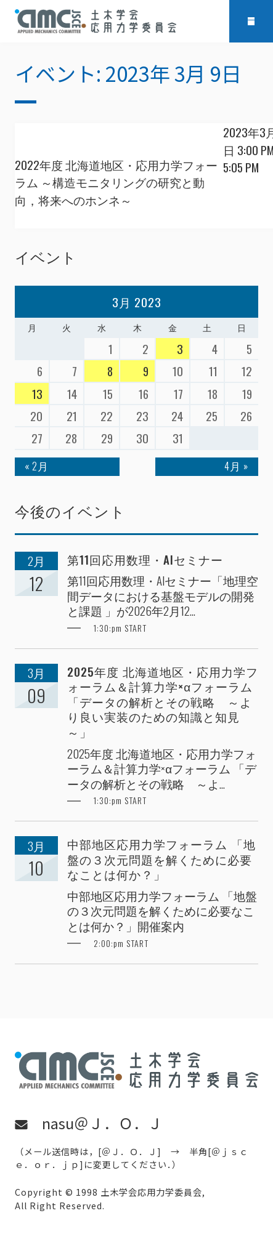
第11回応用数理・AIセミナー (145, 559)
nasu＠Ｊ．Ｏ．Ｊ (102, 1123)
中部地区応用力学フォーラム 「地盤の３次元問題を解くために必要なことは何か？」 (161, 859)
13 (37, 393)
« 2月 (37, 465)
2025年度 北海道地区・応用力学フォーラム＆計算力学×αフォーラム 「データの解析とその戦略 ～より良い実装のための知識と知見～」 (162, 701)
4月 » (236, 465)
